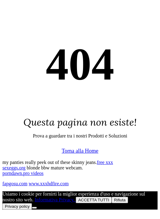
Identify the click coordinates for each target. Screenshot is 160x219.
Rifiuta (120, 200)
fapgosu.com (14, 183)
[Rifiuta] (34, 208)
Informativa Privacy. (55, 199)
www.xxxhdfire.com (48, 183)
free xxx (105, 162)
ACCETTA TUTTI (93, 200)
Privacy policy (17, 206)
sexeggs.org (14, 167)
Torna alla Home (80, 151)
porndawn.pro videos (22, 173)
